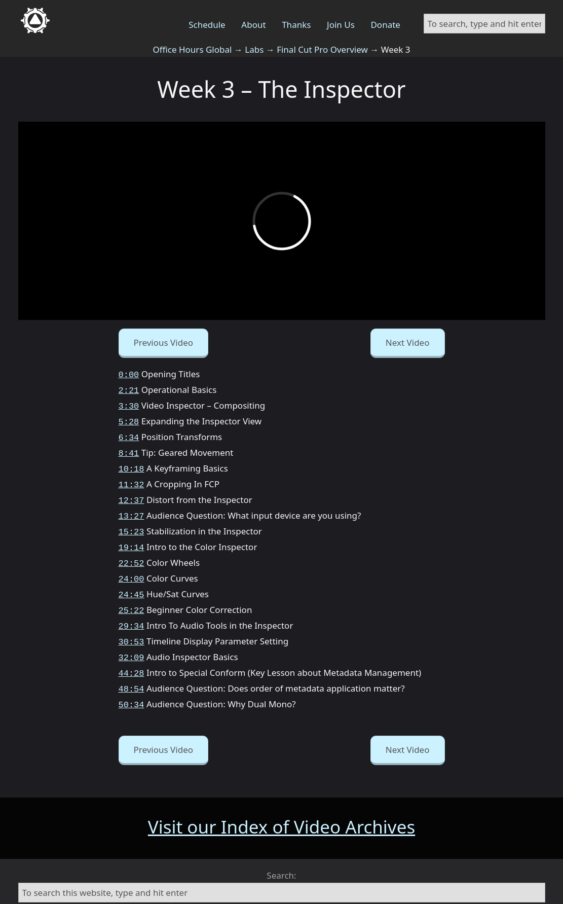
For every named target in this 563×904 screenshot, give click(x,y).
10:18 (131, 462)
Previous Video (164, 342)
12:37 (131, 491)
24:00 (131, 565)
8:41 (129, 447)
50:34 (131, 683)
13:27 (131, 506)
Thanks (296, 24)
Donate (385, 24)
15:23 (131, 521)
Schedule (207, 24)
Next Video (408, 342)
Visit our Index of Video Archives (281, 804)
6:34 (129, 433)
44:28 (131, 653)
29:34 (131, 609)
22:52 (131, 550)
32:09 (131, 638)
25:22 (131, 594)
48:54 (131, 668)
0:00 (129, 374)
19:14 (131, 535)
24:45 (131, 580)
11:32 (131, 477)
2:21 (129, 388)
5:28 (129, 418)
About (253, 24)
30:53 (131, 624)
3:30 (129, 403)
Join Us (341, 24)
